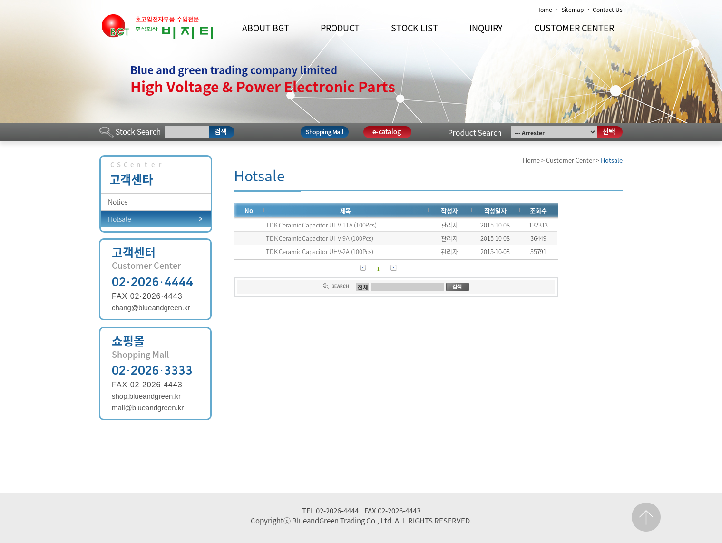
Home (544, 9)
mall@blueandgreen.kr (148, 408)
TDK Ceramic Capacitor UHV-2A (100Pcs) (319, 251)
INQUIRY (486, 27)
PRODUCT (340, 27)
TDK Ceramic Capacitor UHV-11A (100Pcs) (321, 224)
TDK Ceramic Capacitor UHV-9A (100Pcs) (319, 238)
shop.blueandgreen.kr (146, 396)
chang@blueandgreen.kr (151, 308)
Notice (118, 202)
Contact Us (608, 9)
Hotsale (119, 219)
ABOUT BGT (265, 27)
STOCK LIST (414, 27)
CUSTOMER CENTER (574, 27)
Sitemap (572, 9)
